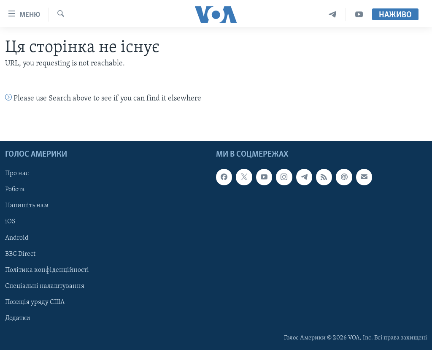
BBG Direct (20, 253)
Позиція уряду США (35, 301)
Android (17, 237)
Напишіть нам (27, 205)
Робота (15, 189)
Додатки (17, 318)
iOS (10, 221)
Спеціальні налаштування (44, 285)
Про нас (17, 173)
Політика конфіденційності (47, 269)
